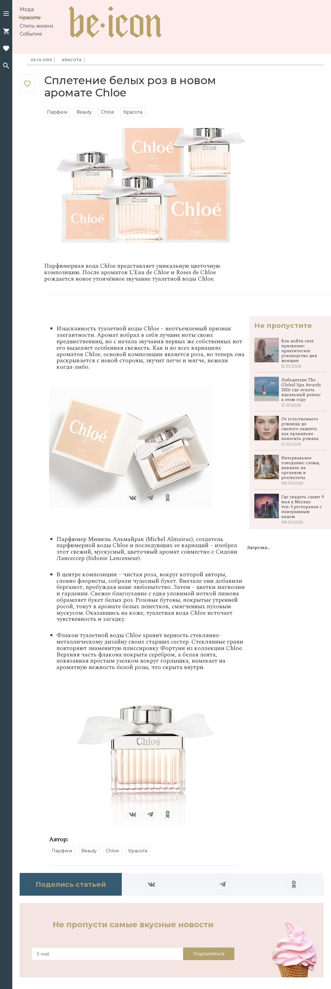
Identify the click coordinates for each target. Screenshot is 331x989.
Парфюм (57, 112)
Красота (30, 18)
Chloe (107, 112)
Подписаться (208, 953)
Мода (27, 9)
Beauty (84, 112)
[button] (6, 14)
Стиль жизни (36, 26)
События (31, 34)
